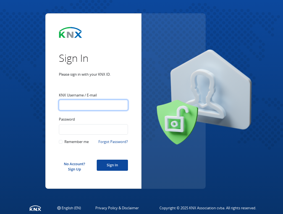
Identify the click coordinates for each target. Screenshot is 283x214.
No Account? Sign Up (74, 166)
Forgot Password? (113, 141)
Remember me (76, 141)
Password (67, 119)
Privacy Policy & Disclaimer (117, 207)
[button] (69, 207)
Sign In (112, 164)
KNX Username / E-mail (78, 95)
